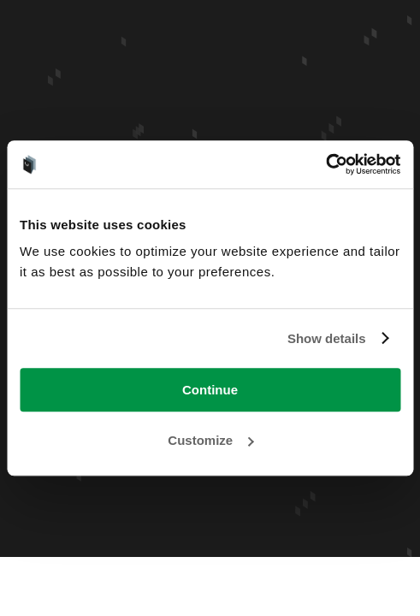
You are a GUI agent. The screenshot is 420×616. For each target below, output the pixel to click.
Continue (210, 389)
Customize (210, 440)
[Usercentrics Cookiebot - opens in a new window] (325, 164)
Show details (326, 338)
